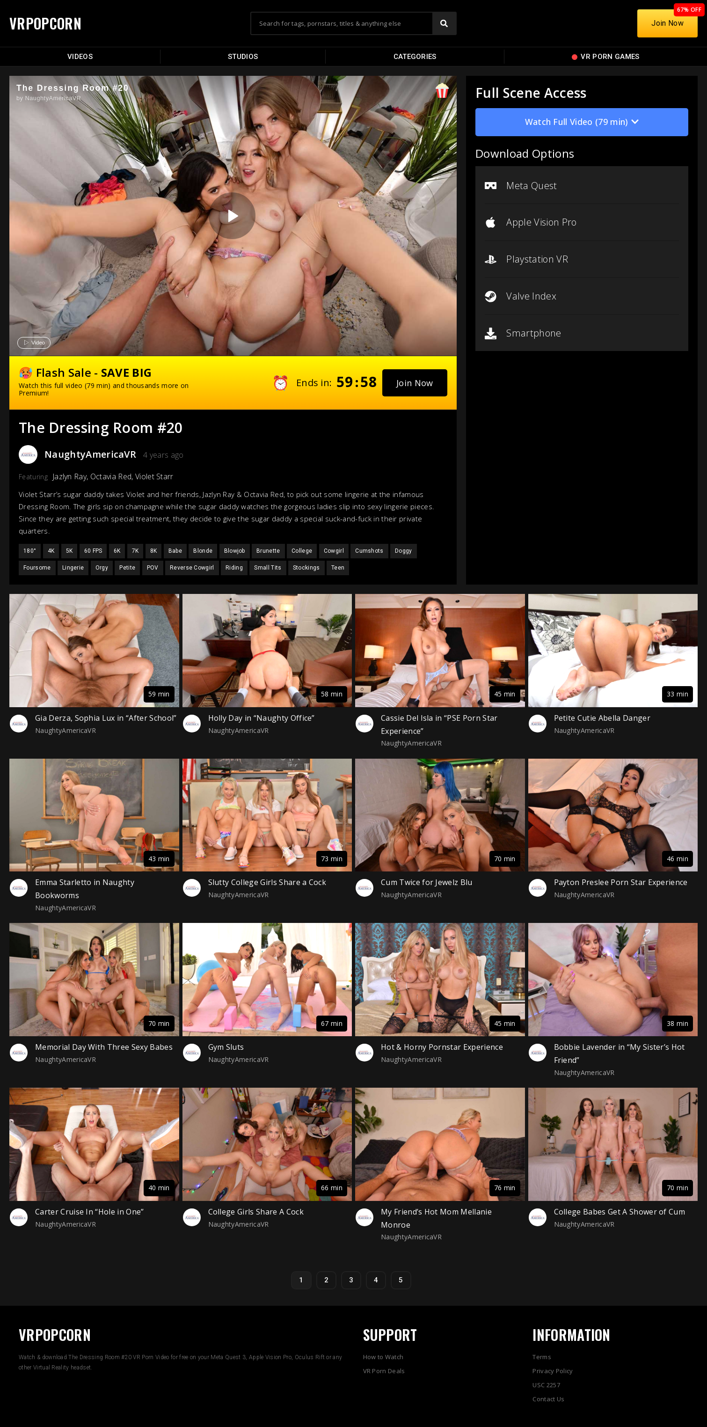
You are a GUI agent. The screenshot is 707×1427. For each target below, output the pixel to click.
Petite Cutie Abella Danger (602, 718)
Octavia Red (111, 476)
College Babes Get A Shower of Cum (619, 1212)
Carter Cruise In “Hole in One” (89, 1212)
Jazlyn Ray (69, 476)
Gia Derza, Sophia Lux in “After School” (105, 718)
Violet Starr (154, 476)
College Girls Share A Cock (256, 1212)
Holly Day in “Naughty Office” (261, 718)
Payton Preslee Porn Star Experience (621, 882)
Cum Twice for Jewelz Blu (427, 882)
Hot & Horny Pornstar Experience (442, 1047)
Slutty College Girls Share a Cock (267, 882)
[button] (414, 382)
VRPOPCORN (45, 23)
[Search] (444, 23)
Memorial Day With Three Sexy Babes (104, 1047)
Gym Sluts (226, 1047)
